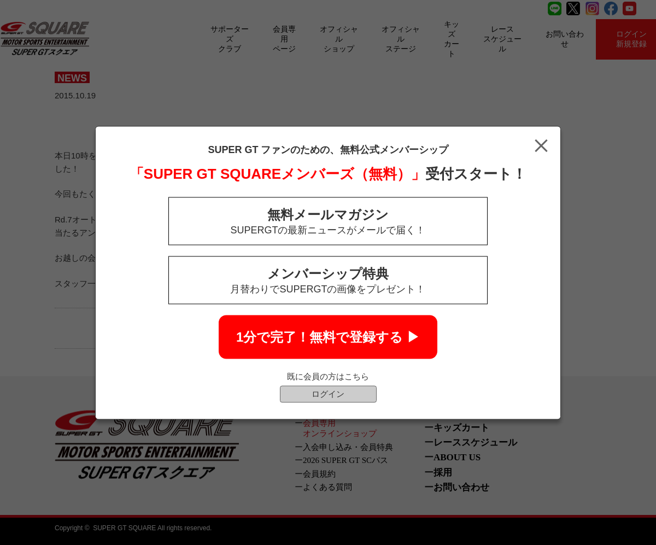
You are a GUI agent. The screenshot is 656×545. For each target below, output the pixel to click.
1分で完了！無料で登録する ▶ (328, 336)
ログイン (328, 393)
